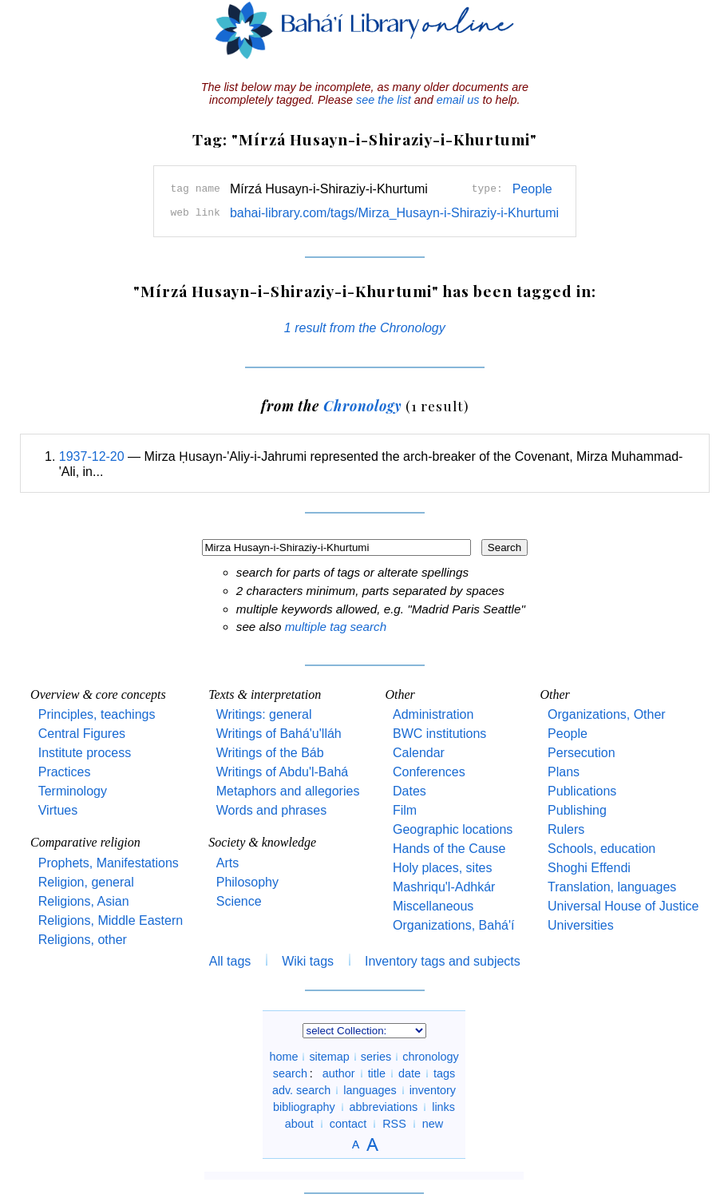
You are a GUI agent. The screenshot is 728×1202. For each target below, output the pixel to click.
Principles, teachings (97, 714)
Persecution (581, 753)
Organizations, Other (607, 714)
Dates (409, 791)
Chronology (362, 405)
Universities (581, 925)
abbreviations (384, 1107)
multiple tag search (335, 626)
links (443, 1107)
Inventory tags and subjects (442, 961)
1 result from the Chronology (364, 328)
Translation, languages (612, 887)
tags (444, 1073)
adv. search (301, 1090)
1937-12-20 (92, 456)
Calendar (419, 753)
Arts (227, 863)
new (432, 1123)
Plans (564, 772)
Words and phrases (271, 810)
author (338, 1073)
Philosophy (247, 882)
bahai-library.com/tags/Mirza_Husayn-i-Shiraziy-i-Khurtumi (394, 213)
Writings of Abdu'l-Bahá (282, 772)
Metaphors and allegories (288, 791)
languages (369, 1090)
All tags (230, 961)
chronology (430, 1056)
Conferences (429, 772)
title (377, 1073)
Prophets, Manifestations (108, 863)
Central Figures (81, 733)
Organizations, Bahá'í (453, 925)
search (290, 1073)
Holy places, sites (443, 868)
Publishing (577, 810)
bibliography (304, 1107)
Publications (582, 791)
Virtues (58, 810)
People (532, 189)
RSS (394, 1123)
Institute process (85, 753)
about (299, 1123)
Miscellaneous (433, 906)
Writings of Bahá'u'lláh (279, 733)
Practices (64, 772)
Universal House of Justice (623, 906)
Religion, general (86, 882)
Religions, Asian (83, 901)
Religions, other (82, 939)
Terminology (72, 791)
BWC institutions (439, 733)
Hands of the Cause (449, 848)
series (376, 1056)
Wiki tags (308, 961)
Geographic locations (452, 829)
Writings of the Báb (270, 753)
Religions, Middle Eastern (110, 920)
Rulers (566, 829)
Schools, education (601, 848)
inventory (433, 1090)
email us (458, 99)
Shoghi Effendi (589, 868)
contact (348, 1123)
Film (405, 810)
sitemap (329, 1056)
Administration (433, 714)
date (409, 1073)
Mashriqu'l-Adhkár (444, 887)
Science (239, 901)
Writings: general (264, 714)
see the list (383, 99)
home (283, 1056)
